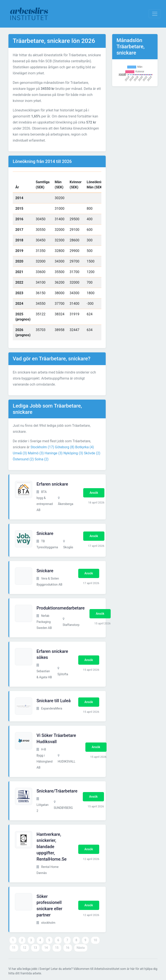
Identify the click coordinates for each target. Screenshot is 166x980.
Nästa (81, 947)
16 (67, 947)
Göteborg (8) (64, 447)
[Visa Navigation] (155, 13)
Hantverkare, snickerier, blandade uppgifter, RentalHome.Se (52, 847)
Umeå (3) (20, 453)
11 (14, 947)
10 (95, 940)
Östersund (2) (23, 459)
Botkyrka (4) (84, 447)
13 (35, 947)
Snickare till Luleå (54, 700)
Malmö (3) (36, 453)
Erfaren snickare (52, 484)
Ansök (93, 492)
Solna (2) (41, 459)
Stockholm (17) (42, 447)
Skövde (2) (92, 453)
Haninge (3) (53, 453)
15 (57, 947)
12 (24, 947)
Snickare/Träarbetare (57, 791)
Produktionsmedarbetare (61, 608)
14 (46, 947)
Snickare (45, 533)
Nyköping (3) (73, 453)
